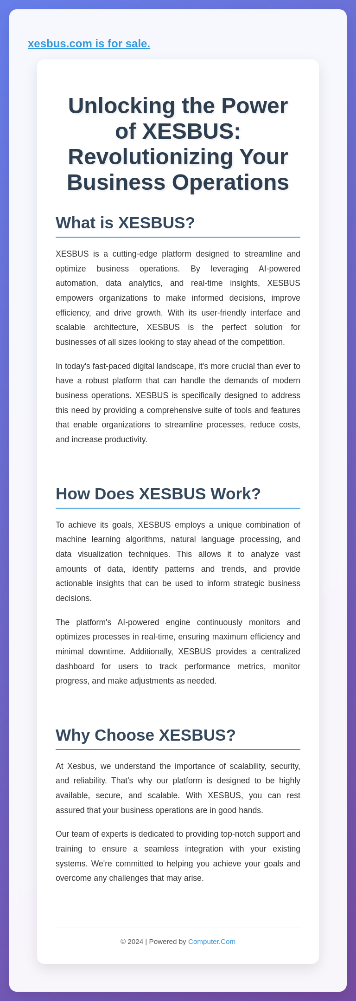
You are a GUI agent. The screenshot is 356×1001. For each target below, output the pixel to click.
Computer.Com (211, 941)
